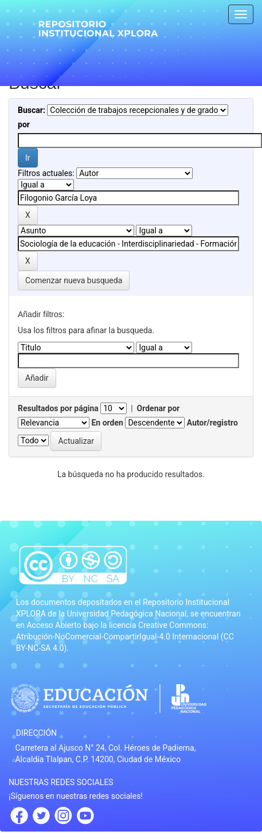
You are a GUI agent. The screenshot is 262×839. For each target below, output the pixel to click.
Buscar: (31, 110)
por (24, 124)
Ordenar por (158, 408)
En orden (107, 422)
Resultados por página (58, 408)
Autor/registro (212, 422)
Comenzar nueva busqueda (73, 280)
